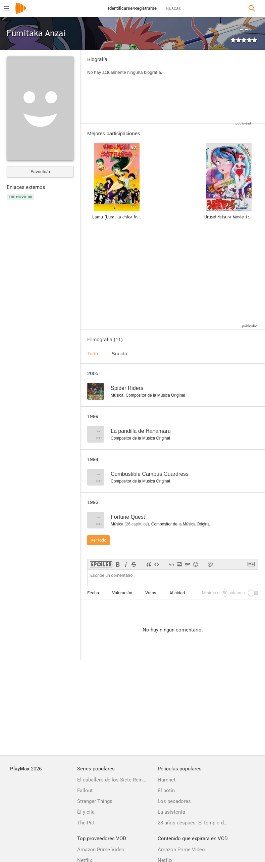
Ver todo (98, 540)
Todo (92, 353)
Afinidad (177, 592)
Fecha (93, 592)
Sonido (119, 353)
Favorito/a (40, 171)
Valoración (122, 592)
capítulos (137, 524)
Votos (150, 592)
